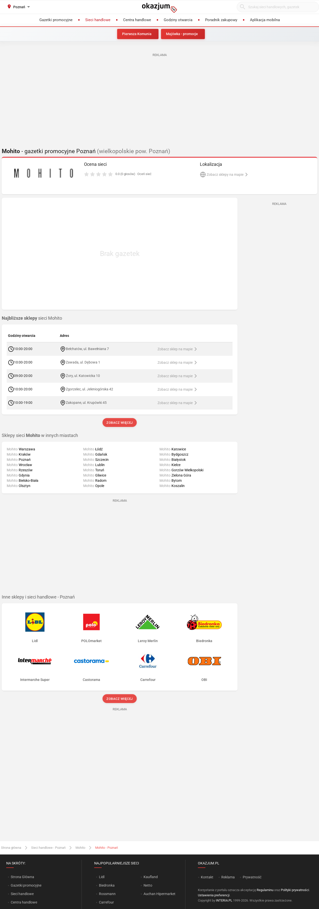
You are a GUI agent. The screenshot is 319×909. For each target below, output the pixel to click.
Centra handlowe (24, 902)
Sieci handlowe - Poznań (48, 847)
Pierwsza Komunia (137, 34)
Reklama (228, 877)
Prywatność (252, 877)
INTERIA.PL (224, 900)
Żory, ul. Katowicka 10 (83, 375)
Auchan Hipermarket (159, 894)
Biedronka (107, 885)
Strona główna (11, 847)
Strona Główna (22, 877)
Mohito (80, 847)
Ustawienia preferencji (214, 895)
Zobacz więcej (119, 422)
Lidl (101, 877)
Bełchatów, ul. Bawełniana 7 (87, 349)
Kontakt (207, 877)
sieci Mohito (32, 318)
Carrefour (106, 902)
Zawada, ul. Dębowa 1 (83, 362)
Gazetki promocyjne (26, 885)
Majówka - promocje (182, 34)
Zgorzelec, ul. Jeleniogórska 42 (89, 389)
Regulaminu (265, 890)
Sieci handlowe (22, 894)
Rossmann (107, 894)
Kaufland (151, 877)
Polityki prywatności (295, 890)
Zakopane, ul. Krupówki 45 (86, 402)
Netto (148, 885)
